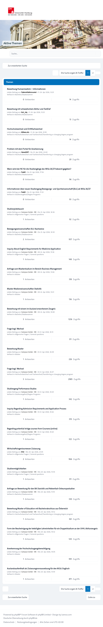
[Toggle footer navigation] (3, 607)
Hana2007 (25, 152)
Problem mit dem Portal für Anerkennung (25, 148)
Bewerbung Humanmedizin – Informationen (26, 89)
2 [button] (92, 72)
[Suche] (92, 53)
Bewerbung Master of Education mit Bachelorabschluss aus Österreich (37, 508)
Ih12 (22, 451)
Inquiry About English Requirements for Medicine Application (34, 248)
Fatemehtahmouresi (28, 92)
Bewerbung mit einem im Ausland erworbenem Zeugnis (31, 308)
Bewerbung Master (15, 348)
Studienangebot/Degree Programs (27, 194)
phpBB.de (33, 618)
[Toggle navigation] (99, 10)
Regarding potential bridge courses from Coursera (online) (32, 428)
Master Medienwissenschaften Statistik (24, 288)
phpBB (17, 614)
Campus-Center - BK (28, 212)
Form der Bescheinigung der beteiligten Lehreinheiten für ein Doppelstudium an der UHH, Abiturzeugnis (52, 528)
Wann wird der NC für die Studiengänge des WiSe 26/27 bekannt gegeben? (39, 168)
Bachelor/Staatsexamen (24, 94)
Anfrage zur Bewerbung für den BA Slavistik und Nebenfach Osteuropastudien (41, 488)
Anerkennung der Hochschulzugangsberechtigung (28, 548)
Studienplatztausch (15, 208)
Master (17, 274)
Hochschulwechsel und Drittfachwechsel (24, 128)
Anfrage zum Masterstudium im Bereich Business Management (34, 268)
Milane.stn (25, 132)
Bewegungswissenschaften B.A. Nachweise (25, 228)
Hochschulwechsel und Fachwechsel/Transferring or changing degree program (44, 134)
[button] (98, 72)
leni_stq (24, 112)
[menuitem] (8, 622)
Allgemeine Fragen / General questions (29, 214)
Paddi (23, 172)
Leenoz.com (66, 614)
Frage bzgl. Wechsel (15, 328)
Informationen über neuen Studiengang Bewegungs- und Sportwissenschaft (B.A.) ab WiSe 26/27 (48, 188)
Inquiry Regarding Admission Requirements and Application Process (36, 408)
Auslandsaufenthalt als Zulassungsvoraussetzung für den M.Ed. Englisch (38, 568)
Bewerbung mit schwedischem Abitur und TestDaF (29, 109)
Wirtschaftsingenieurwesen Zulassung (23, 448)
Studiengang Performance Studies (21, 388)
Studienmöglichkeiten (16, 468)
